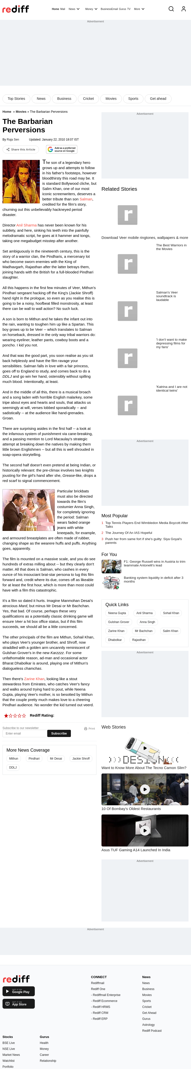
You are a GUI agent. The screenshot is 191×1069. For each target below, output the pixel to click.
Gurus (122, 8)
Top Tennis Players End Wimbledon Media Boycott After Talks (146, 524)
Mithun (13, 758)
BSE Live (8, 1043)
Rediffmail (97, 983)
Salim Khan (170, 631)
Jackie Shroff (81, 758)
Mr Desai (56, 758)
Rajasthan (139, 640)
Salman (86, 199)
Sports (133, 99)
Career (44, 1055)
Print (89, 729)
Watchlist (8, 1061)
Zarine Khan (34, 679)
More (139, 8)
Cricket (88, 99)
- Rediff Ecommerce (104, 1001)
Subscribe (59, 733)
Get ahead (158, 99)
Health (44, 1043)
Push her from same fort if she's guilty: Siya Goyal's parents (143, 541)
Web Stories (113, 727)
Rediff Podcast (152, 1030)
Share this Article (20, 149)
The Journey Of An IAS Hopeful (128, 533)
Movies (110, 99)
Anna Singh (147, 622)
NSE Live (8, 1049)
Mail (62, 8)
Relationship (48, 1061)
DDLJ (13, 767)
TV (128, 8)
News (74, 8)
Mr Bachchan (143, 631)
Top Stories (16, 99)
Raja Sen (13, 139)
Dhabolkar (115, 640)
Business (64, 99)
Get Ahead (149, 1013)
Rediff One (98, 989)
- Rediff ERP (99, 1019)
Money (91, 8)
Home (55, 8)
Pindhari (34, 758)
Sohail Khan (171, 613)
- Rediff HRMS (100, 1007)
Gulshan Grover (118, 622)
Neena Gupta (117, 613)
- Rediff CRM (99, 1013)
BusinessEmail (109, 8)
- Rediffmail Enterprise (106, 995)
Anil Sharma (26, 225)
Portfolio (7, 1067)
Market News (11, 1055)
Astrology (148, 1025)
